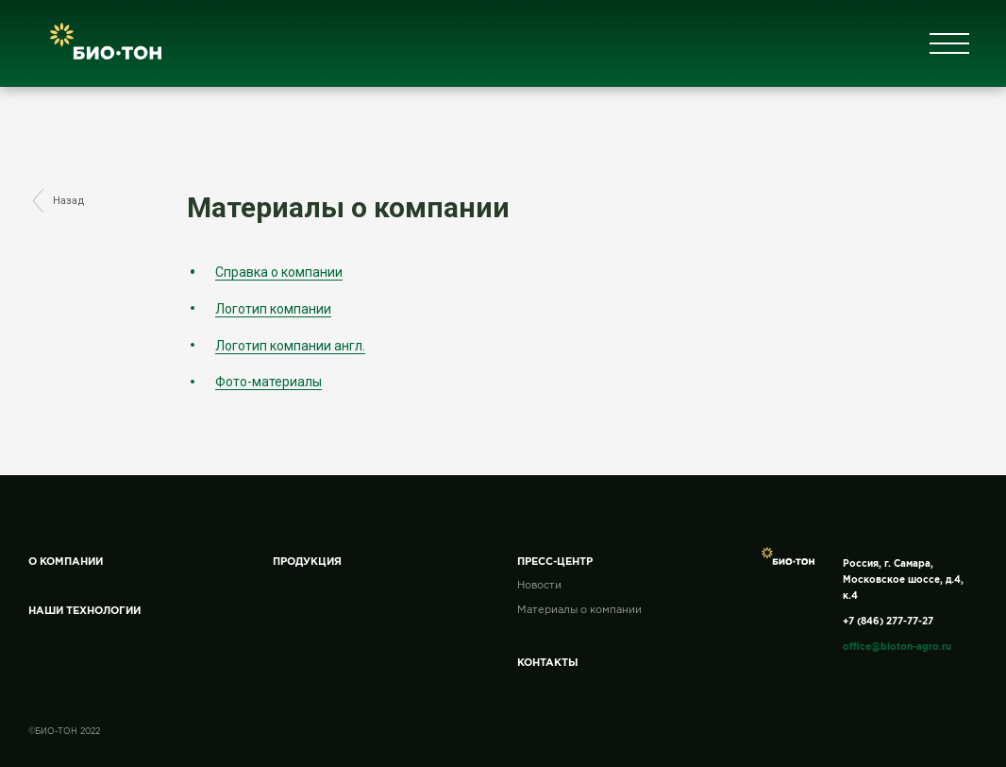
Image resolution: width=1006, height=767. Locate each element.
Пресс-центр (555, 562)
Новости (539, 585)
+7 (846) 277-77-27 (888, 622)
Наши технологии (84, 611)
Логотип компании (273, 308)
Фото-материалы (268, 381)
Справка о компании (279, 272)
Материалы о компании (579, 610)
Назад (57, 202)
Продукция (307, 562)
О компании (65, 562)
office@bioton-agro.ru (897, 647)
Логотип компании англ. (290, 345)
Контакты (547, 663)
